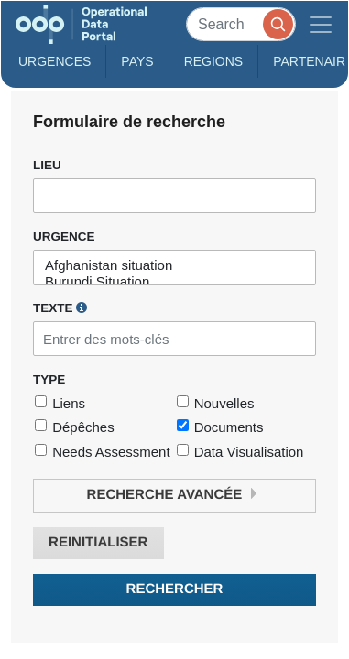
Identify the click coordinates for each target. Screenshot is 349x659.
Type (49, 379)
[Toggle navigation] (320, 24)
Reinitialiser (98, 542)
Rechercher (175, 589)
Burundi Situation (174, 282)
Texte (60, 307)
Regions (214, 61)
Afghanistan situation (174, 265)
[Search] (241, 24)
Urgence (64, 236)
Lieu (47, 165)
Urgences (54, 61)
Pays (137, 61)
